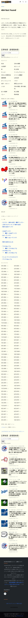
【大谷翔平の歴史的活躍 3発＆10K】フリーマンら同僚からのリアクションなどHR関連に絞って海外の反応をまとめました (18, 461)
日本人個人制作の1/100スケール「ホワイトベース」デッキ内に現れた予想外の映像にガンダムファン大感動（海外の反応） (18, 182)
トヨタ (10, 468)
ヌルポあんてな (6, 250)
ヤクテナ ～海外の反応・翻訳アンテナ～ (13, 222)
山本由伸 (20, 446)
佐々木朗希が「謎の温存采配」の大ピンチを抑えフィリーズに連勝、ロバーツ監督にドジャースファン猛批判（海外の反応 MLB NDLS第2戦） (18, 525)
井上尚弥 (16, 166)
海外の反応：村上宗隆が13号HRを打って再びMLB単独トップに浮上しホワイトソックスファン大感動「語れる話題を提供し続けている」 (18, 117)
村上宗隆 (13, 101)
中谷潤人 (20, 166)
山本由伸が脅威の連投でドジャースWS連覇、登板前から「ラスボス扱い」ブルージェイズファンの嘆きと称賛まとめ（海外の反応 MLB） (18, 450)
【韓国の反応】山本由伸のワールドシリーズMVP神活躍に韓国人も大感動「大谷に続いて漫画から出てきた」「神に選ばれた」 (18, 514)
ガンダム (11, 178)
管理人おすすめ (14, 446)
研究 (13, 468)
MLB (10, 101)
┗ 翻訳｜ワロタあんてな (9, 248)
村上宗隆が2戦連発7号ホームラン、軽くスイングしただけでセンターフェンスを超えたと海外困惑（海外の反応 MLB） (18, 160)
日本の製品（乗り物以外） (20, 468)
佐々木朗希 (13, 521)
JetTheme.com (19, 616)
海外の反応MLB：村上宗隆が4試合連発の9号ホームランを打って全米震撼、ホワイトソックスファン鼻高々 (17, 149)
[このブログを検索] (10, 52)
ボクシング (11, 166)
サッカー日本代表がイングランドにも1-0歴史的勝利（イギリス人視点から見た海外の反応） (18, 483)
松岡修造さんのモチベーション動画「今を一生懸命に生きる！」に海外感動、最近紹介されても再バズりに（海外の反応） (18, 536)
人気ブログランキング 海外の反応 (11, 224)
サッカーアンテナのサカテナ (10, 257)
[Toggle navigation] (25, 2)
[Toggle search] (23, 1)
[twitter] (20, 2)
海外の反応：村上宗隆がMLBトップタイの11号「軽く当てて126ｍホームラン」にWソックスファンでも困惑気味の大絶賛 (18, 193)
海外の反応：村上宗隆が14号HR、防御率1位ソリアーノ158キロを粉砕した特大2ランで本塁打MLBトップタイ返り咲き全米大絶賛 (17, 128)
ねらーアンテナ (6, 235)
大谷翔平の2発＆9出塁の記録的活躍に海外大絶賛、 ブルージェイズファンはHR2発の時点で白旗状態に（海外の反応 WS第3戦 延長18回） (18, 493)
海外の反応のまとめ (7, 242)
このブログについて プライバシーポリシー (12, 431)
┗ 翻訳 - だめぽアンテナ (9, 233)
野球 (16, 101)
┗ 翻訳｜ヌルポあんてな (9, 253)
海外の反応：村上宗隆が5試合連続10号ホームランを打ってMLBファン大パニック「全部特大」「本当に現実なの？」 (18, 105)
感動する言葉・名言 (13, 532)
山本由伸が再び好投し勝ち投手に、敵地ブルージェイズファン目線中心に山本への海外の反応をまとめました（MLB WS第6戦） (18, 548)
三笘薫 (18, 479)
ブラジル (15, 500)
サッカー (15, 479)
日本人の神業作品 (20, 178)
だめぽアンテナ (6, 231)
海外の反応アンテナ (7, 227)
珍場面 (14, 178)
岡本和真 (13, 200)
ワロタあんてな (6, 246)
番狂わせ (24, 500)
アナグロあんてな (7, 259)
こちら (3, 427)
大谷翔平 (13, 457)
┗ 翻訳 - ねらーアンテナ (9, 237)
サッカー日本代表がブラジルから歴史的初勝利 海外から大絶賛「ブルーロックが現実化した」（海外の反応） (18, 503)
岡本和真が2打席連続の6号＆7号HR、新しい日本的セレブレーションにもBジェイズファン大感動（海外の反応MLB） (18, 204)
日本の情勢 (19, 500)
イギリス (11, 479)
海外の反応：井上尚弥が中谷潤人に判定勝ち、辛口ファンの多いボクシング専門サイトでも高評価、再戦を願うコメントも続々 (18, 171)
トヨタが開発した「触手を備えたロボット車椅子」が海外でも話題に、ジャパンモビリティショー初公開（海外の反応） (18, 472)
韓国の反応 (13, 510)
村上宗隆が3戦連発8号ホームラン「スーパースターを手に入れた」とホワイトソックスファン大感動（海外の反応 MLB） (18, 139)
